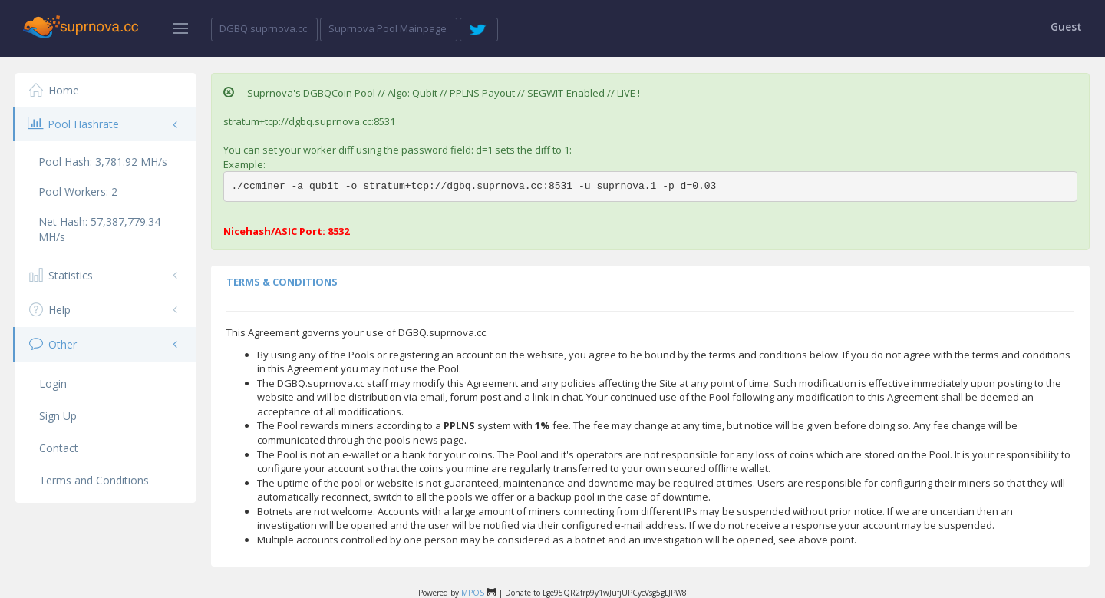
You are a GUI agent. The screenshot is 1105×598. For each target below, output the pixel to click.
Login (53, 383)
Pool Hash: (102, 161)
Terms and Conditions (94, 480)
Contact (58, 448)
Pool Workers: (77, 191)
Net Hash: (99, 229)
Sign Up (58, 415)
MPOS (472, 592)
